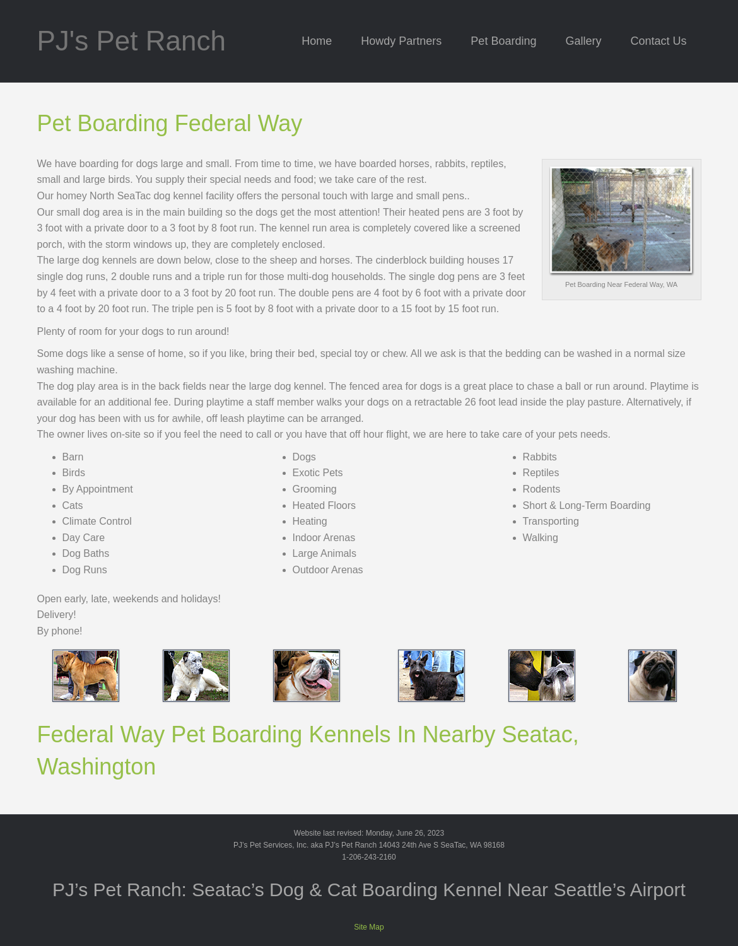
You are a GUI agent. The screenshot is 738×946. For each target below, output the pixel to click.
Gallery (583, 41)
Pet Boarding (503, 41)
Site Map (369, 927)
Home (317, 41)
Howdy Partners (401, 41)
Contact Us (658, 41)
